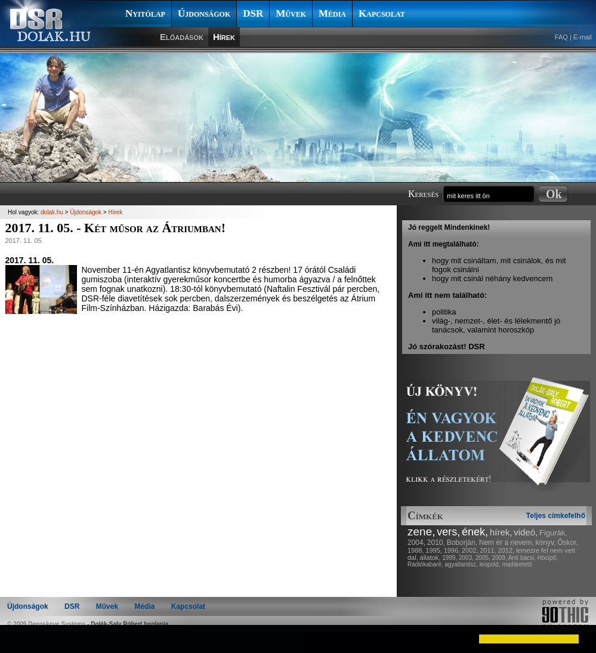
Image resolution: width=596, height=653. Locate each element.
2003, (466, 558)
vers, (448, 532)
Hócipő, (548, 558)
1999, (449, 558)
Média (332, 13)
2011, (488, 550)
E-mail (582, 37)
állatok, (430, 557)
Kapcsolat (382, 13)
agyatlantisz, (461, 564)
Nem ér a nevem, (506, 542)
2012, (506, 550)
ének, (475, 532)
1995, (433, 550)
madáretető (517, 564)
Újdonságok (204, 13)
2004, (416, 542)
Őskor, (567, 542)
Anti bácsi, (522, 558)
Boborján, (462, 542)
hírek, (501, 532)
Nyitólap (145, 13)
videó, (526, 532)
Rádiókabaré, (425, 564)
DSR (253, 13)
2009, (499, 558)
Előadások (181, 37)
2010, (436, 542)
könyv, (546, 542)
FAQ (561, 37)
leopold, (490, 564)
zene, (421, 531)
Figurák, (553, 532)
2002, (470, 550)
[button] (19, 638)
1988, (415, 550)
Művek (291, 13)
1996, (452, 550)
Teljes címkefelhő (555, 516)
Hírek (224, 37)
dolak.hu (52, 212)
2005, (482, 558)
